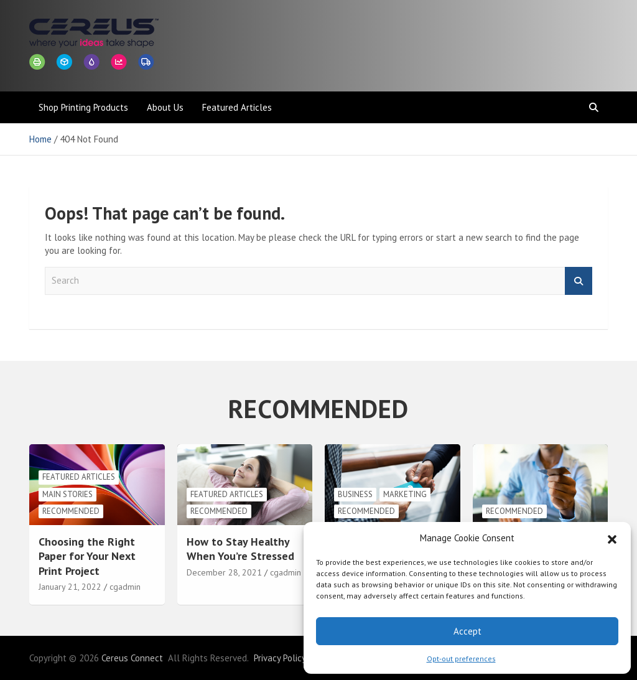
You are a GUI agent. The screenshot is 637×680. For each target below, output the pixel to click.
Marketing (405, 494)
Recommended (71, 511)
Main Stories (67, 494)
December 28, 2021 (224, 572)
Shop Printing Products (83, 107)
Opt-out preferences (461, 658)
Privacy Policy (280, 658)
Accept (467, 631)
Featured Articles (237, 107)
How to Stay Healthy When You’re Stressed (240, 548)
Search (578, 281)
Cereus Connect (132, 658)
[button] (612, 538)
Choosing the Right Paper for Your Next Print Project (87, 556)
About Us (165, 107)
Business (355, 494)
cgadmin (125, 586)
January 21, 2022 (70, 586)
